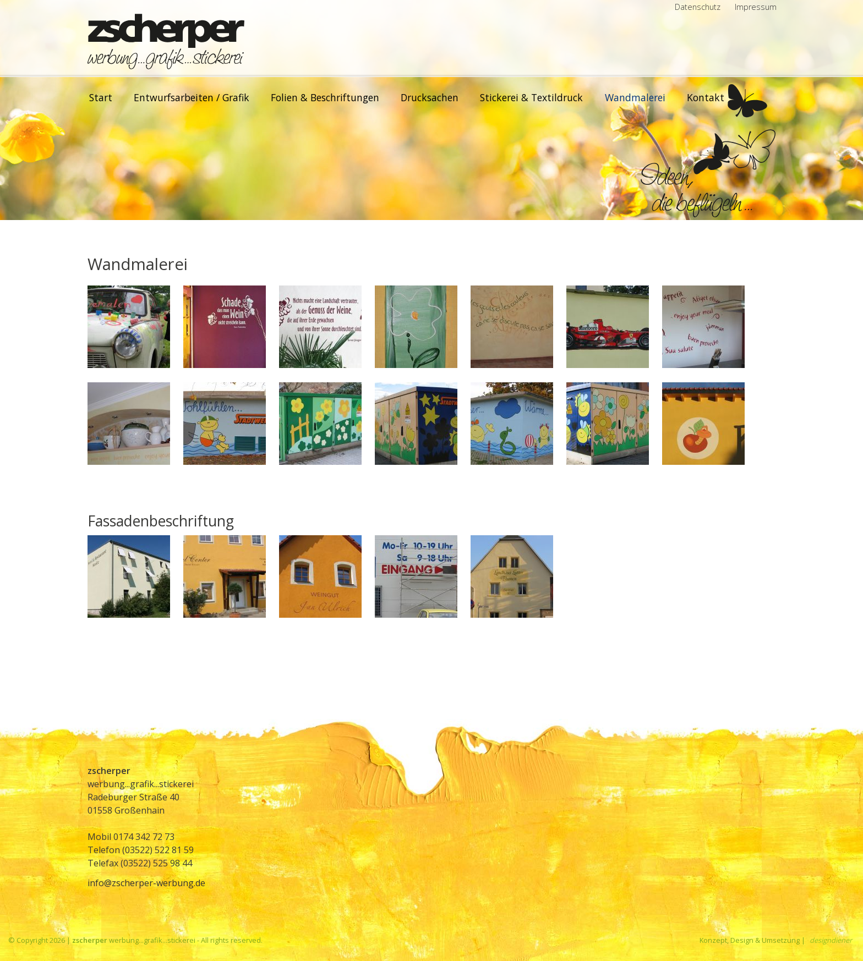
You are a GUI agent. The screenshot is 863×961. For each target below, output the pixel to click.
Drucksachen (429, 97)
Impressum (756, 7)
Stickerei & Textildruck (531, 97)
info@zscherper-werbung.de (146, 883)
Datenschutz (697, 7)
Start (100, 97)
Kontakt (705, 97)
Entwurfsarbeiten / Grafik (191, 97)
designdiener (831, 940)
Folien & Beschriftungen (325, 97)
